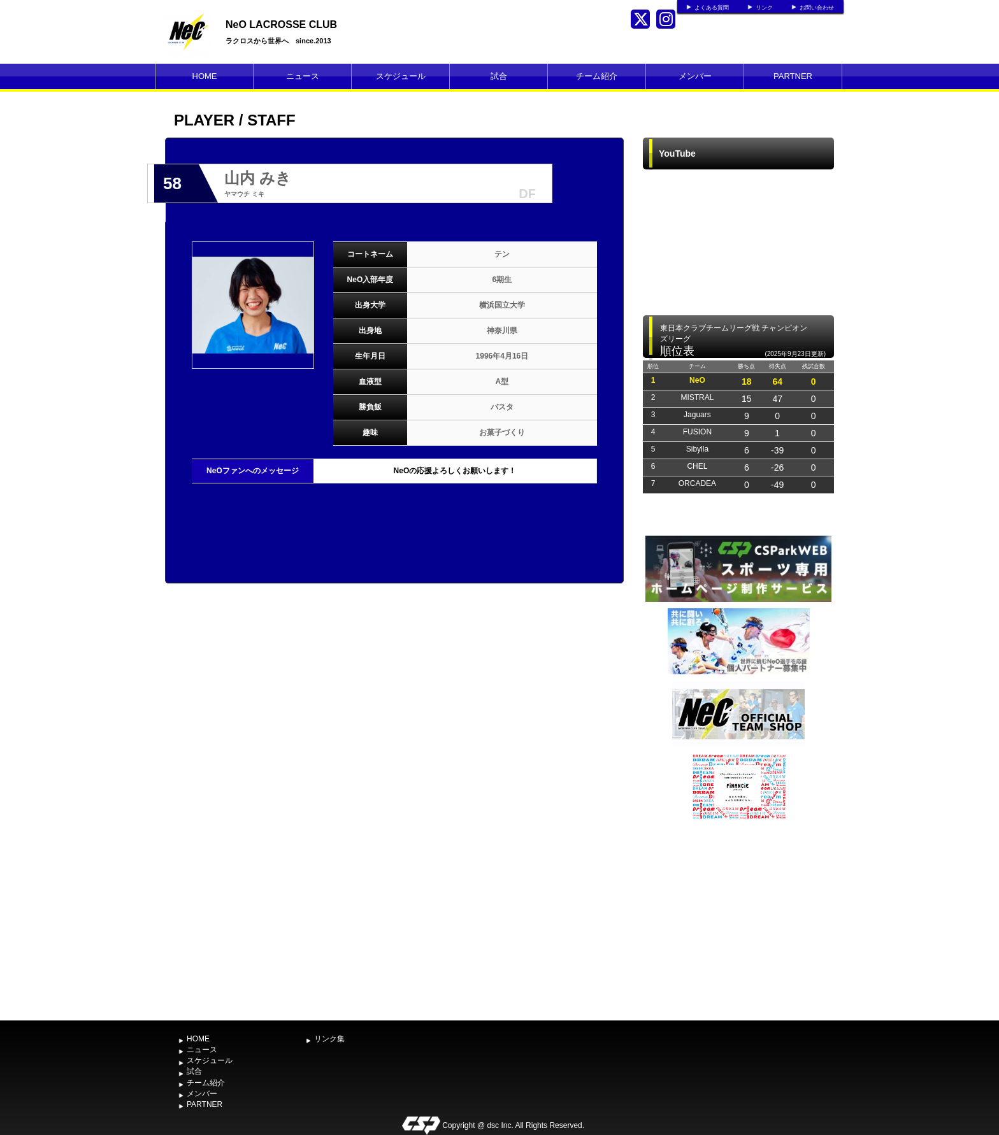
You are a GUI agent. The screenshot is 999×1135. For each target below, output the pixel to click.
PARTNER (792, 76)
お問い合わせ (817, 7)
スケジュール (401, 76)
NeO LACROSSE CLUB (281, 24)
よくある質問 (711, 7)
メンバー (695, 76)
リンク (764, 7)
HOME (204, 76)
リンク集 (329, 1038)
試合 (499, 76)
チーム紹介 (596, 76)
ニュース (302, 76)
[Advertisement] (738, 918)
